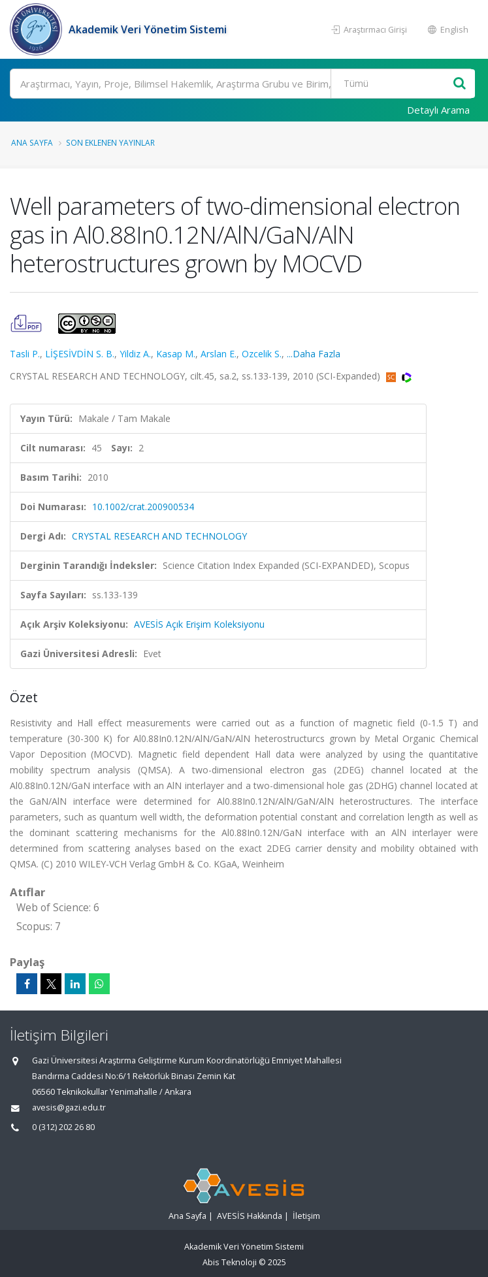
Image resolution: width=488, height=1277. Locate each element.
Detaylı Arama (438, 109)
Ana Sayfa (32, 142)
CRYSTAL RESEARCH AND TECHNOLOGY (159, 536)
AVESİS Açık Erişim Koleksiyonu (199, 624)
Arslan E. (218, 354)
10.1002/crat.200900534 (143, 506)
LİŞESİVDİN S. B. (79, 354)
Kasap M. (175, 354)
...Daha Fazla (313, 354)
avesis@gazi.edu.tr (69, 1107)
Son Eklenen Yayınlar (110, 142)
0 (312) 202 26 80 (63, 1127)
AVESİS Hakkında (249, 1215)
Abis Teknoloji (230, 1262)
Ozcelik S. (262, 354)
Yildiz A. (135, 354)
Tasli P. (25, 354)
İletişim (306, 1215)
